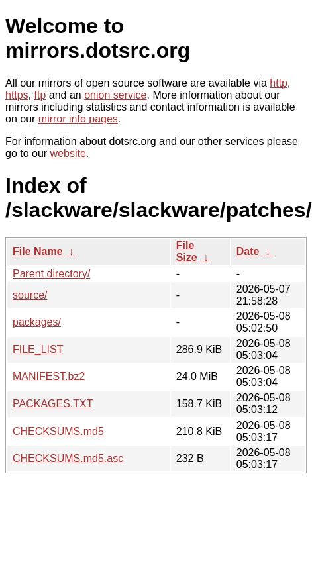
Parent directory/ (51, 273)
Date (248, 251)
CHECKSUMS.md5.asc (68, 458)
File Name (38, 251)
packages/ (37, 322)
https (16, 95)
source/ (30, 295)
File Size (186, 251)
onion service (115, 95)
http (278, 83)
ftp (40, 95)
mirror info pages (78, 118)
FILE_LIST (38, 349)
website (68, 153)
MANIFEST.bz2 (49, 376)
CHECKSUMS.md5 (58, 431)
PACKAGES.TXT (53, 403)
